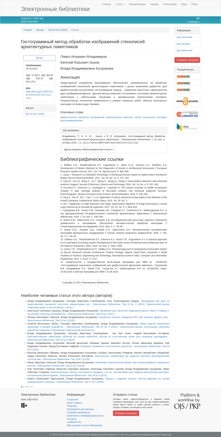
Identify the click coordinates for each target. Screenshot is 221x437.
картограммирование (72, 120)
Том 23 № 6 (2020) (57, 30)
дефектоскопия (69, 117)
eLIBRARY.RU (74, 422)
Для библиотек (184, 50)
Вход (184, 4)
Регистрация (170, 4)
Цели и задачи (74, 402)
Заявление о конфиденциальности (85, 415)
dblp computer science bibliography (84, 425)
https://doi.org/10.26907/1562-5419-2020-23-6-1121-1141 (39, 94)
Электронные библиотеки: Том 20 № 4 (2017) (91, 314)
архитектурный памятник (119, 117)
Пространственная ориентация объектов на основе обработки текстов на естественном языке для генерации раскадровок (98, 336)
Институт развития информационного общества (146, 434)
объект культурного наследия (150, 117)
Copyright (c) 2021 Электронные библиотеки (86, 282)
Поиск (194, 4)
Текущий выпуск (137, 4)
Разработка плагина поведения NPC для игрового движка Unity (133, 317)
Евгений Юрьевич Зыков (80, 62)
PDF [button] (39, 58)
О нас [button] (120, 4)
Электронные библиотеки (55, 9)
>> (31, 386)
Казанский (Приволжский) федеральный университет (91, 434)
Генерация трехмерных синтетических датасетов (106, 346)
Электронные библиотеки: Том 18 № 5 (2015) (83, 375)
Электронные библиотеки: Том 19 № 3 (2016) (66, 359)
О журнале (72, 399)
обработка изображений (91, 117)
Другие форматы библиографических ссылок (89, 149)
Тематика (72, 406)
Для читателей (184, 37)
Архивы (155, 4)
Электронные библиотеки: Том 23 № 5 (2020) (51, 320)
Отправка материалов (78, 412)
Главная (106, 4)
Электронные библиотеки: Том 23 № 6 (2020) (51, 340)
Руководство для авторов (80, 409)
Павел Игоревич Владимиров (84, 56)
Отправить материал (188, 60)
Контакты (72, 419)
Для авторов (183, 44)
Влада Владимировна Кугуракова (87, 68)
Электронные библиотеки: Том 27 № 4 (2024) (80, 382)
